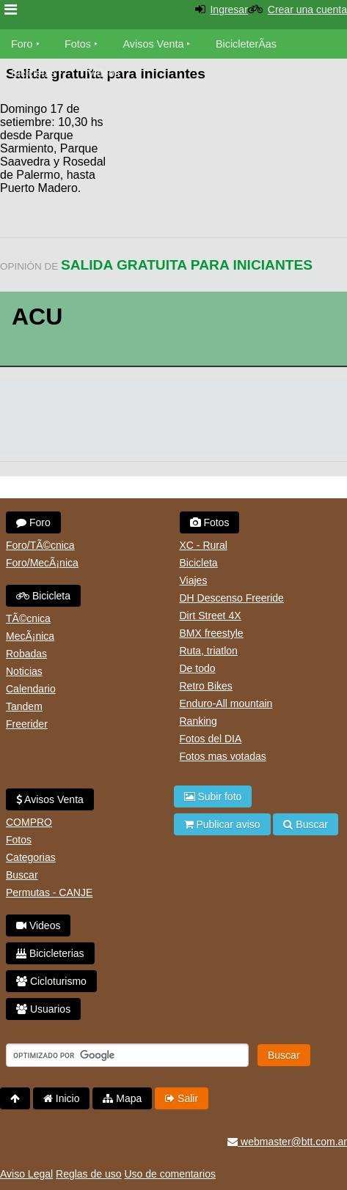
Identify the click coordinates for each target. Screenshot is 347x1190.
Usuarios (43, 1009)
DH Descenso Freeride (232, 598)
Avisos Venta (153, 44)
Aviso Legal (26, 1174)
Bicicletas (35, 73)
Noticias (24, 671)
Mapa (122, 1098)
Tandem (24, 706)
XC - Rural (203, 545)
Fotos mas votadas (223, 756)
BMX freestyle (212, 633)
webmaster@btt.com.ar (287, 1142)
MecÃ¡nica (30, 636)
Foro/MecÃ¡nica (42, 563)
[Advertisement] (229, 132)
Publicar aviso (222, 824)
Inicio (61, 1098)
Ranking (198, 721)
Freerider (27, 724)
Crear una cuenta (307, 9)
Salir (181, 1098)
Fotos (78, 44)
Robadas (26, 653)
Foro (22, 44)
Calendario (31, 689)
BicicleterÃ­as (246, 44)
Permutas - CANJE (49, 892)
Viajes (194, 580)
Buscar (22, 875)
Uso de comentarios (170, 1174)
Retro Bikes (206, 686)
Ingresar (228, 9)
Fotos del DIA (211, 738)
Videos (103, 73)
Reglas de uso (89, 1174)
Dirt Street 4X (210, 615)
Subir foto (213, 796)
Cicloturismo (51, 981)
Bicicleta (43, 596)
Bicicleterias (50, 953)
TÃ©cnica (28, 618)
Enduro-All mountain (226, 703)
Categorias (31, 857)
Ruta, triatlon (209, 651)
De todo (198, 668)
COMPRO (29, 822)
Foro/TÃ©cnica (40, 545)
